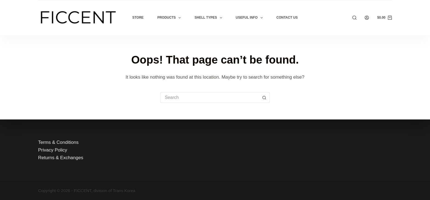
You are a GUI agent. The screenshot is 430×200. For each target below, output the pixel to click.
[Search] (354, 18)
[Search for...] (209, 97)
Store (138, 17)
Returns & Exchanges (60, 157)
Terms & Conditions (58, 142)
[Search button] (264, 97)
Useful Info (250, 18)
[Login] (367, 18)
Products (170, 18)
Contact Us (287, 17)
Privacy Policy (52, 150)
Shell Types (209, 18)
